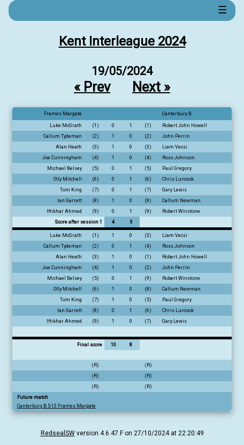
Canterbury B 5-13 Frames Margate (56, 406)
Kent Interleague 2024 (122, 41)
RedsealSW (58, 433)
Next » (151, 86)
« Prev (92, 86)
